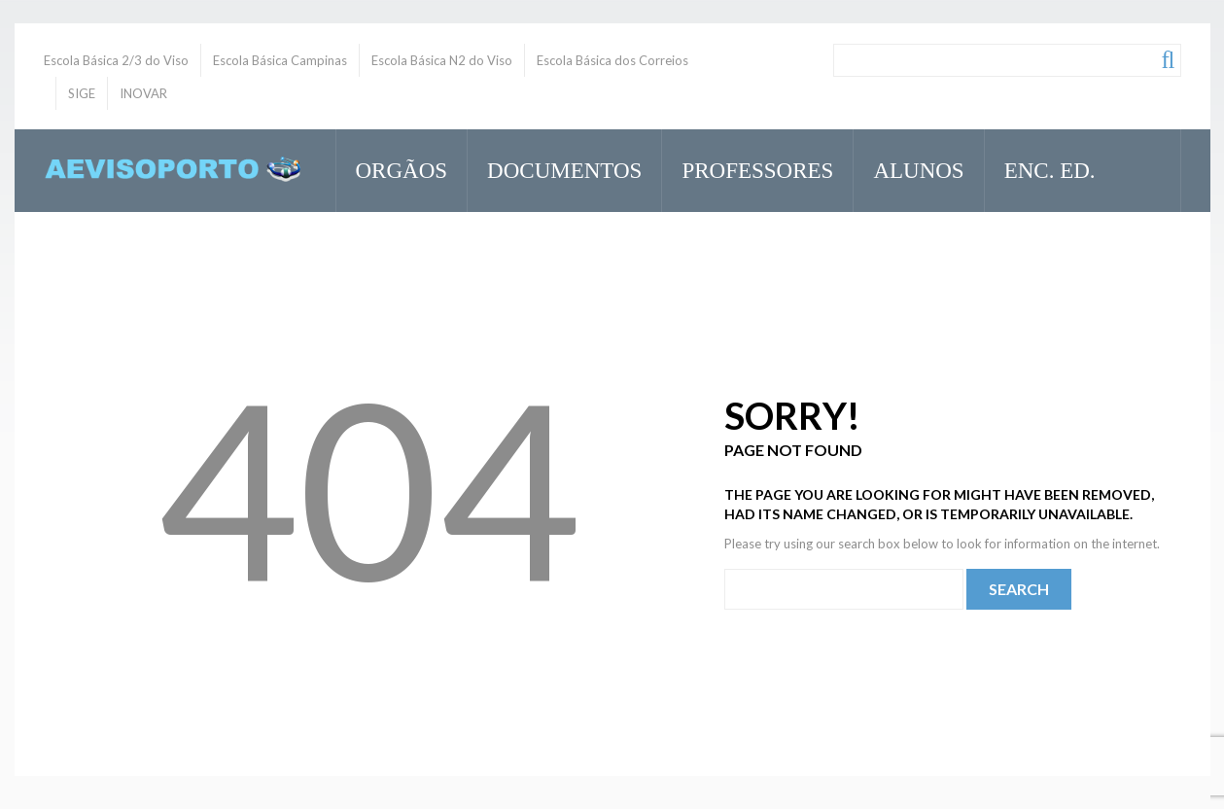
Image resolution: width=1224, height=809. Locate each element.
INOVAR (143, 93)
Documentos (556, 167)
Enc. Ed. (1042, 167)
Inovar (397, 253)
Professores (749, 167)
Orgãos (393, 167)
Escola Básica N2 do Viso (441, 60)
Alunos (910, 167)
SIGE (81, 93)
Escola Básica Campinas (280, 60)
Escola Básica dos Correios (612, 60)
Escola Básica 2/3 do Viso (116, 60)
